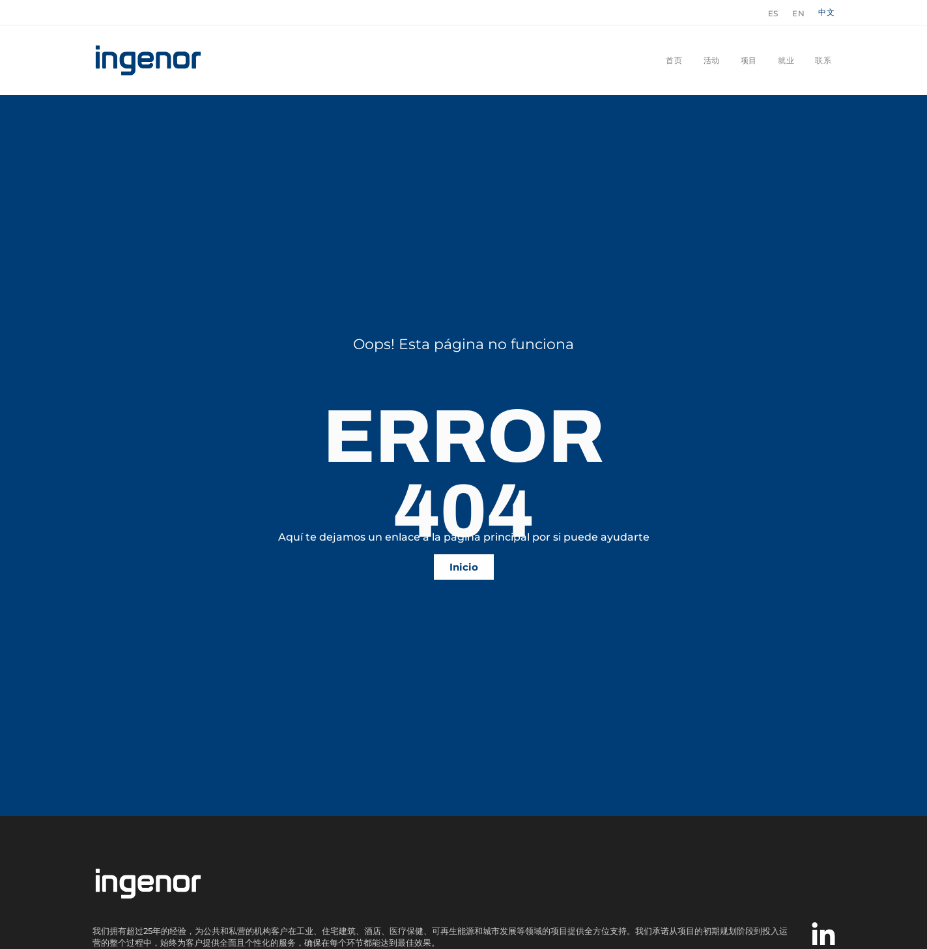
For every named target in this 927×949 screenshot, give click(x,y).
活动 (712, 60)
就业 (786, 60)
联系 (823, 60)
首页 (674, 60)
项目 (749, 60)
